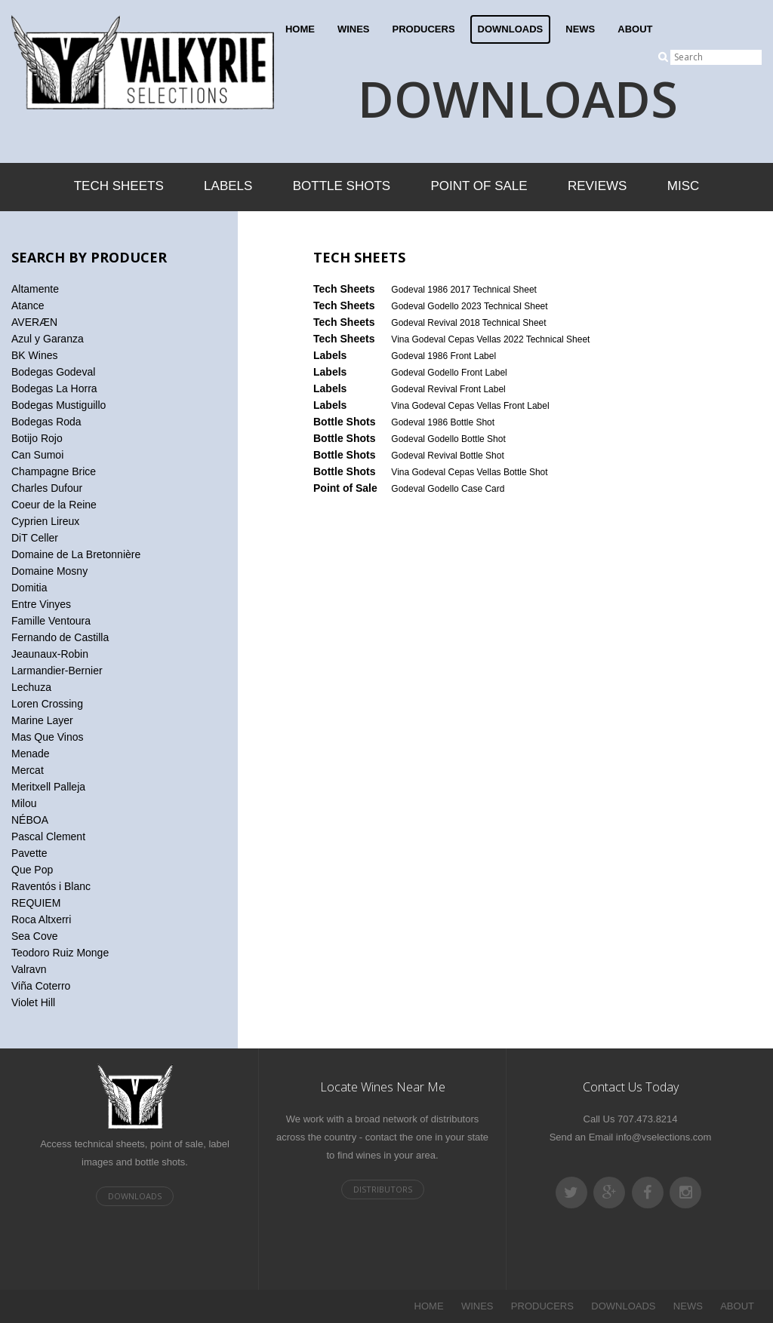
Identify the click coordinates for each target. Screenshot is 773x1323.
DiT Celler (34, 538)
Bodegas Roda (46, 422)
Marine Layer (42, 720)
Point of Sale (478, 186)
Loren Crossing (47, 704)
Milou (23, 803)
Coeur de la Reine (54, 505)
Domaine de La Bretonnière (75, 554)
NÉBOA (29, 820)
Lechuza (31, 687)
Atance (28, 305)
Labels (228, 186)
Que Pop (32, 870)
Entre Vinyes (41, 604)
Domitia (29, 588)
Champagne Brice (53, 471)
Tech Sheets (119, 186)
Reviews (597, 186)
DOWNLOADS (511, 29)
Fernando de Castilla (60, 637)
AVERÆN (34, 322)
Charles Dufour (46, 488)
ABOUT (634, 29)
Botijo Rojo (37, 438)
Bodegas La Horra (54, 388)
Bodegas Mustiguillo (58, 405)
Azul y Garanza (47, 339)
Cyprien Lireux (45, 521)
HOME (300, 29)
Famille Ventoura (51, 621)
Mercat (27, 770)
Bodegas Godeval (53, 372)
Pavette (29, 853)
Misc (683, 186)
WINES (353, 29)
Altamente (35, 289)
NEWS (580, 29)
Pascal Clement (48, 836)
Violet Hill (33, 1002)
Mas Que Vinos (47, 737)
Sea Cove (34, 936)
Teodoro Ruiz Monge (60, 953)
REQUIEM (35, 903)
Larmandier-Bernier (57, 671)
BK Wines (34, 355)
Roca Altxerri (41, 919)
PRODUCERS (424, 29)
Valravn (28, 969)
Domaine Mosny (49, 571)
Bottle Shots (341, 186)
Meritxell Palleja (48, 787)
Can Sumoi (37, 455)
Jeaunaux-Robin (49, 654)
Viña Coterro (40, 986)
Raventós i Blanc (51, 886)
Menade (30, 753)
